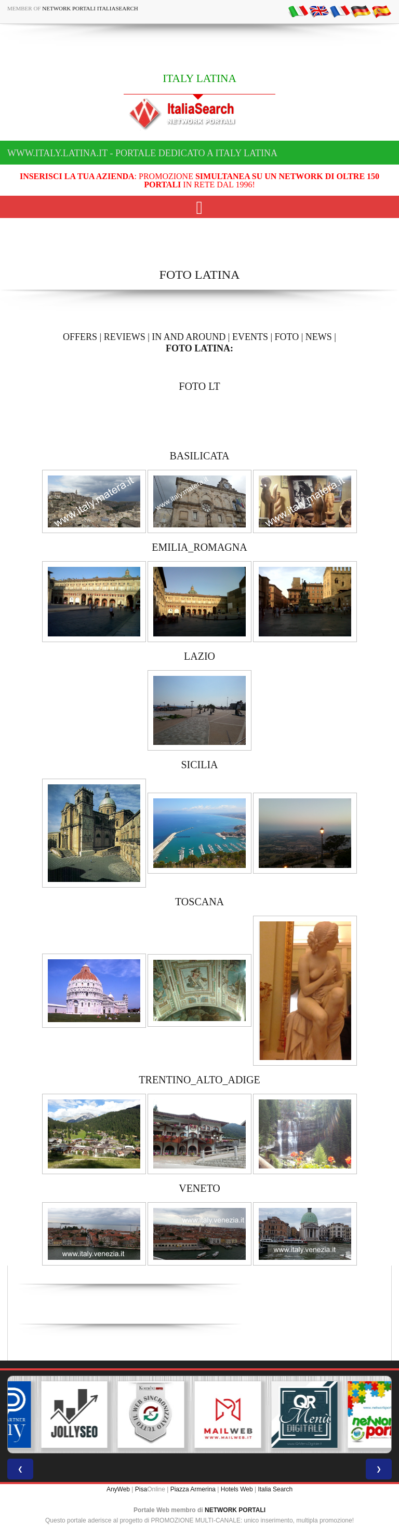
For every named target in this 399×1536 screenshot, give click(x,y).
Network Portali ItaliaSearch (90, 8)
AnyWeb (118, 1489)
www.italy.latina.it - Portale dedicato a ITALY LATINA (142, 153)
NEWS (318, 337)
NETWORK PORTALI (235, 1510)
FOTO (287, 337)
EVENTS (250, 337)
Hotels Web (237, 1489)
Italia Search (275, 1489)
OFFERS (80, 337)
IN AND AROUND (188, 337)
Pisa (141, 1489)
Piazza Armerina (193, 1489)
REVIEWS (124, 337)
